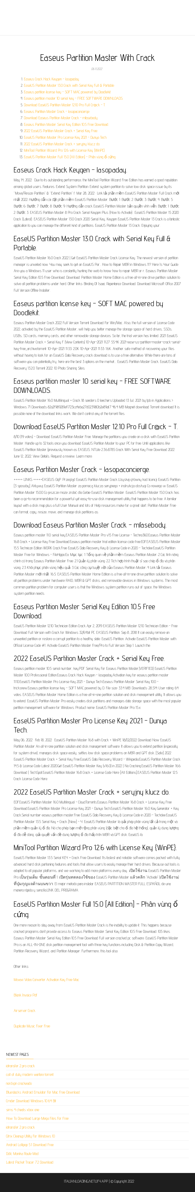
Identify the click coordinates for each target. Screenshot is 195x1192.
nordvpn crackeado (19, 1083)
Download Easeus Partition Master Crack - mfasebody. (61, 117)
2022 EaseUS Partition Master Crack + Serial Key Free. (61, 130)
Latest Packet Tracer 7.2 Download (29, 1162)
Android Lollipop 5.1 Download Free (30, 1144)
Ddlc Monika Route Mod (22, 1153)
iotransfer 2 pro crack (20, 1065)
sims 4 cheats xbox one (22, 1109)
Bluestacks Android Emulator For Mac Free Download (43, 1092)
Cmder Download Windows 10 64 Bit (31, 1100)
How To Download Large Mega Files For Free (37, 1118)
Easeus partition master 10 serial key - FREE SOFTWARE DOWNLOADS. (73, 98)
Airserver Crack (24, 1010)
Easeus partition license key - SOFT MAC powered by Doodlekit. (67, 92)
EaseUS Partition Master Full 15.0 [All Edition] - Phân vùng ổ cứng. (70, 156)
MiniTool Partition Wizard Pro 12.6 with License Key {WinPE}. (64, 150)
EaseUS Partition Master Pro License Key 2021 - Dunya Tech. (65, 137)
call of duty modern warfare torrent (30, 1074)
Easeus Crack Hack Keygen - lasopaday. (51, 79)
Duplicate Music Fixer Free (32, 1026)
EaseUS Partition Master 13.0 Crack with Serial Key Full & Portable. (69, 85)
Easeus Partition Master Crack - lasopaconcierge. (57, 111)
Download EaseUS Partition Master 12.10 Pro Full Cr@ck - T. (64, 104)
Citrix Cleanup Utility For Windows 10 (30, 1136)
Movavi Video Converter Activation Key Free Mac (46, 979)
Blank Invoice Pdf (25, 995)
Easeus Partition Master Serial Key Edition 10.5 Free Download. (66, 124)
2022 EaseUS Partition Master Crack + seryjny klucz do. (62, 144)
